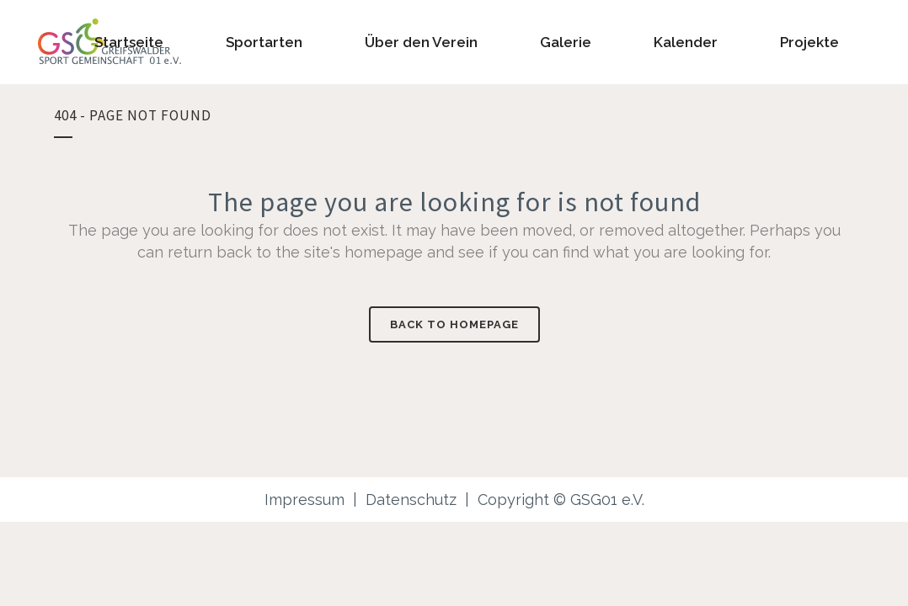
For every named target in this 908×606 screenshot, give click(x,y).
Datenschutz (411, 499)
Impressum (304, 499)
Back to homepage (454, 324)
